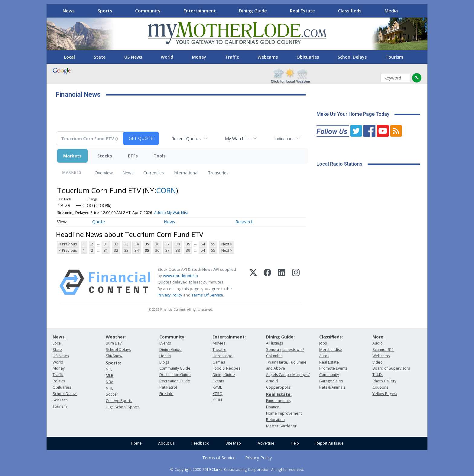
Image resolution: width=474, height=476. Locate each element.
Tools (160, 156)
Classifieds (350, 11)
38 (178, 244)
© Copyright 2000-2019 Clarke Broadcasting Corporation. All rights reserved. (237, 469)
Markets (72, 156)
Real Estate (302, 11)
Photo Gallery (384, 381)
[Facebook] (267, 282)
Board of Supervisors (391, 368)
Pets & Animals (332, 387)
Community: (172, 337)
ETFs (133, 156)
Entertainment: (229, 337)
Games (219, 362)
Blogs (164, 362)
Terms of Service (218, 458)
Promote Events (333, 368)
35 (147, 244)
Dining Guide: (280, 337)
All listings (274, 343)
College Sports (119, 400)
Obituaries (308, 57)
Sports (105, 11)
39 (188, 244)
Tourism (394, 57)
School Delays (352, 57)
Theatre (219, 349)
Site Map (233, 443)
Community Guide (174, 368)
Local (69, 57)
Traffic (232, 57)
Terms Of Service (207, 295)
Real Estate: (279, 394)
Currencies (153, 173)
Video (377, 362)
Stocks (104, 156)
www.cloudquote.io (180, 275)
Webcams (268, 57)
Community (148, 11)
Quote (98, 222)
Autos (324, 355)
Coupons (380, 387)
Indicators (284, 138)
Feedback (200, 443)
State (100, 57)
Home (136, 443)
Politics (59, 381)
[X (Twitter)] (253, 282)
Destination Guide (175, 374)
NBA (109, 381)
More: (378, 337)
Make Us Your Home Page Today (353, 114)
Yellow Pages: (384, 393)
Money (199, 57)
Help (295, 443)
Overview (104, 173)
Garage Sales (331, 381)
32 (116, 244)
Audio (377, 343)
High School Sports (122, 407)
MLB (109, 375)
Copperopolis (278, 387)
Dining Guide (253, 11)
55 (213, 244)
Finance (272, 407)
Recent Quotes (186, 138)
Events (165, 343)
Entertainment (199, 11)
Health (165, 355)
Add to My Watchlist (171, 212)
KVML (217, 387)
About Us (166, 443)
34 (137, 244)
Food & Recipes (226, 368)
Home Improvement (284, 413)
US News (133, 57)
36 (157, 244)
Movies (219, 343)
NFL (109, 369)
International (186, 173)
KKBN (217, 400)
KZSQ (217, 393)
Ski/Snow (114, 355)
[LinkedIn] (281, 282)
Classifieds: (331, 337)
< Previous (68, 244)
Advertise (266, 443)
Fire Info (166, 393)
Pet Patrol (168, 387)
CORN (166, 190)
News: (59, 337)
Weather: (116, 337)
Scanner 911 (383, 349)
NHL (109, 388)
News (69, 11)
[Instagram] (296, 282)
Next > (226, 244)
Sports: (113, 363)
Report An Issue (329, 443)
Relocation (275, 419)
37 (167, 244)
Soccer (112, 394)
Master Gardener (281, 426)
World (167, 57)
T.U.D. (377, 374)
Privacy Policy (169, 295)
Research (244, 222)
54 (203, 244)
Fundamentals (278, 400)
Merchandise (330, 349)
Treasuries (218, 173)
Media (391, 11)
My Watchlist (237, 138)
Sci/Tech (60, 400)
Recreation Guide (174, 381)
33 (126, 244)
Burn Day (114, 343)
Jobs (323, 343)
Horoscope (222, 355)
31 (106, 244)
